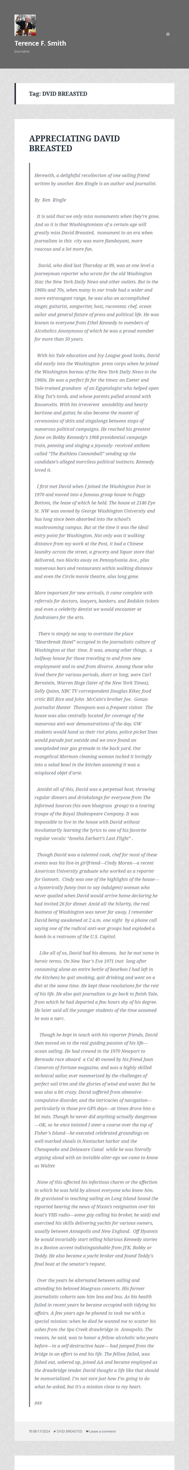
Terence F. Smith (40, 43)
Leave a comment (102, 1431)
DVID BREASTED (69, 1431)
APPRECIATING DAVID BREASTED (74, 143)
